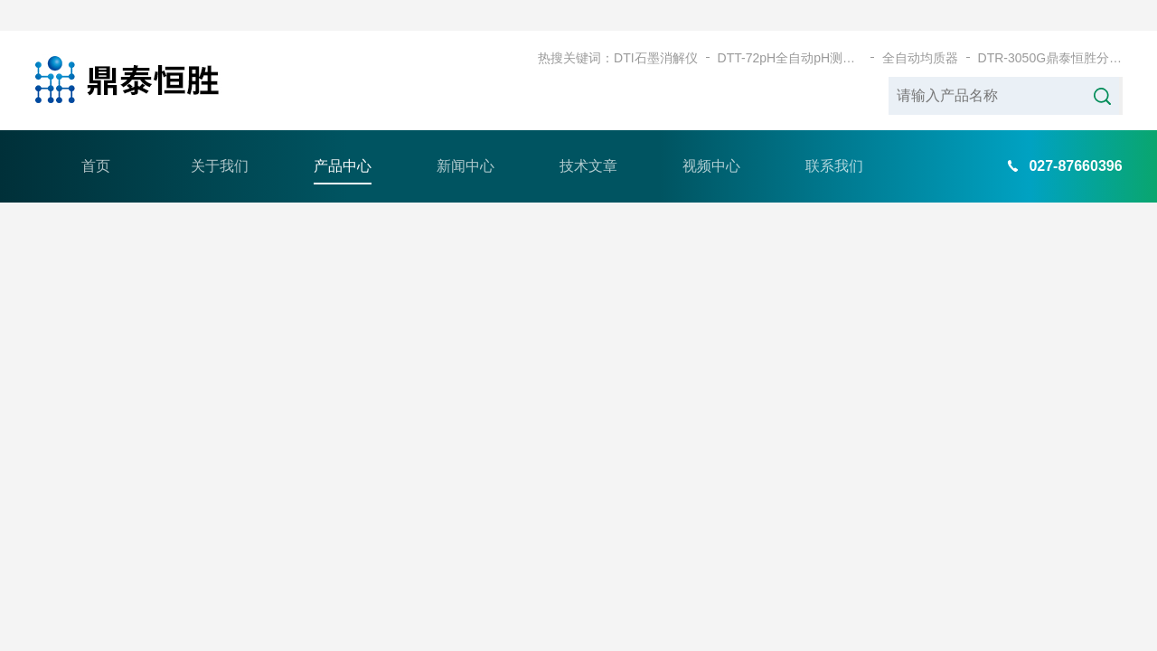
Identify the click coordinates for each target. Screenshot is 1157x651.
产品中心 (343, 135)
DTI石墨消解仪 (656, 27)
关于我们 (220, 135)
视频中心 (711, 135)
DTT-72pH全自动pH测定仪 (790, 27)
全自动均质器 (920, 27)
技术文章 (588, 135)
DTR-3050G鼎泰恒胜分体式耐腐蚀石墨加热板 (1050, 27)
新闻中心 (465, 135)
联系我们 (834, 135)
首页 (95, 135)
